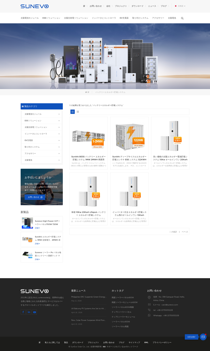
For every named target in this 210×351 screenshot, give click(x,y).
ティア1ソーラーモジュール (123, 317)
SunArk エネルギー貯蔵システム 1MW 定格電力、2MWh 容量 (48, 239)
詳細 (37, 228)
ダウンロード (138, 6)
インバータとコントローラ (104, 18)
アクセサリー (158, 18)
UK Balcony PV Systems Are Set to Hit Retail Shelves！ (89, 308)
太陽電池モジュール (30, 18)
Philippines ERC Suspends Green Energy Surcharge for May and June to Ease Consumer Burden (89, 297)
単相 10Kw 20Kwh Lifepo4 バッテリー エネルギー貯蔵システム (88, 213)
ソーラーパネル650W (121, 322)
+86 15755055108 (165, 310)
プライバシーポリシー (162, 342)
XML (146, 342)
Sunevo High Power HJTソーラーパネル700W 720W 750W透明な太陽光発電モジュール (48, 223)
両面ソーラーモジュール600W (125, 302)
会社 (108, 6)
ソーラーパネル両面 (120, 326)
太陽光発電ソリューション (76, 18)
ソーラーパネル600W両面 (123, 307)
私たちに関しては (52, 342)
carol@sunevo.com (170, 305)
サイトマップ (134, 342)
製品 (66, 342)
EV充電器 (124, 18)
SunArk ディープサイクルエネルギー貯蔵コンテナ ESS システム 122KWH (129, 158)
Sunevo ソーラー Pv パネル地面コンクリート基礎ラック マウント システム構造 (48, 254)
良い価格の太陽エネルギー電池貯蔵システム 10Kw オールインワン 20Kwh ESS (170, 158)
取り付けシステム (140, 18)
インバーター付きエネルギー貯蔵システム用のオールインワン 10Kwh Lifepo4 (129, 214)
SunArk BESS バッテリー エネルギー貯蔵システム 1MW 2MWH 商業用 (88, 158)
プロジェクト (121, 6)
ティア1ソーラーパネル (121, 312)
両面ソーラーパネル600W (123, 297)
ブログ (164, 6)
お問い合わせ (96, 6)
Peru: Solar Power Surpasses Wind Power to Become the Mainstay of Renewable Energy (89, 320)
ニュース (152, 6)
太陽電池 (172, 18)
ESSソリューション (51, 18)
